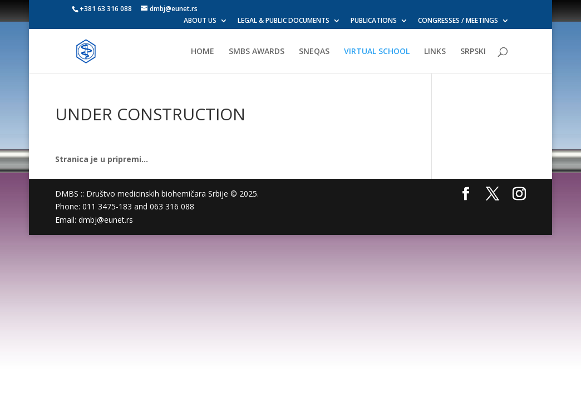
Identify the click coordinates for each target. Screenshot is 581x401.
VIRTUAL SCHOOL (377, 51)
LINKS (435, 51)
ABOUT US (200, 21)
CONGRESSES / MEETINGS (458, 21)
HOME (202, 51)
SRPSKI (473, 51)
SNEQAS (314, 51)
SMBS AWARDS (256, 51)
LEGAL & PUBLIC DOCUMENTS (283, 21)
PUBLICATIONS (374, 21)
